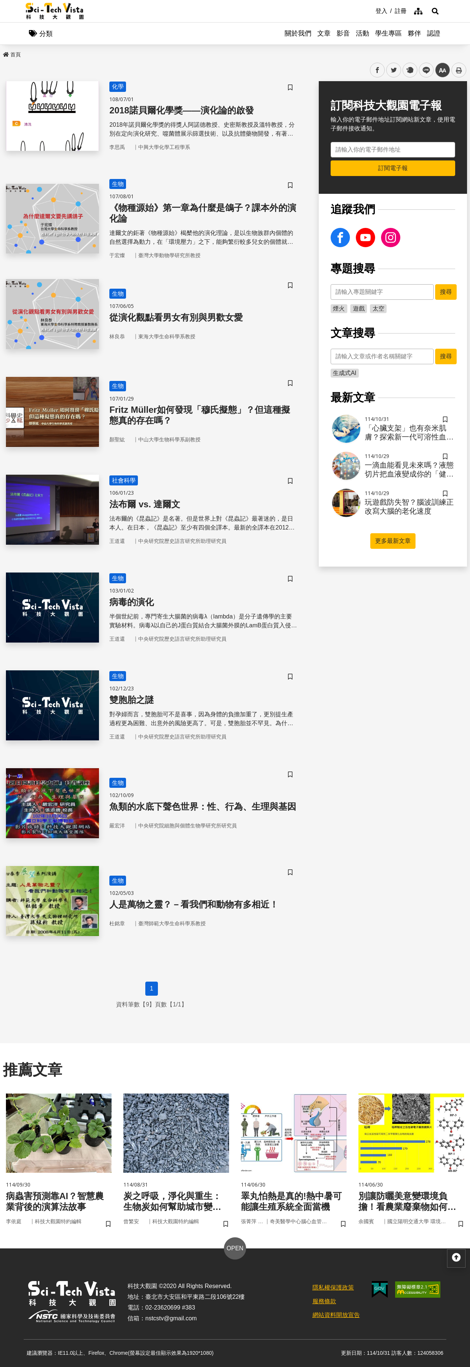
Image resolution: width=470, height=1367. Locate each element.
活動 (362, 33)
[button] (435, 11)
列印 (458, 70)
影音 (343, 33)
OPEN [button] (234, 1248)
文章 (324, 33)
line (423, 70)
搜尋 (446, 292)
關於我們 (298, 33)
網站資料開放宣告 (336, 1315)
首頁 (12, 54)
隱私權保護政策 (333, 1287)
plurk (409, 70)
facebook (377, 70)
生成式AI (344, 373)
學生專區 (388, 33)
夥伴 (414, 33)
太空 (378, 308)
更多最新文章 (393, 541)
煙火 (339, 308)
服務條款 (324, 1301)
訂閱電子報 (393, 168)
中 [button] (443, 70)
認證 (433, 33)
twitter (394, 70)
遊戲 (359, 308)
